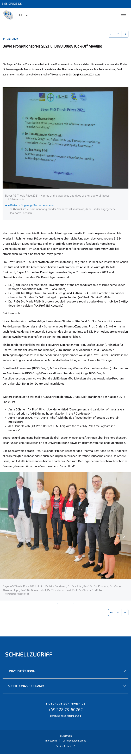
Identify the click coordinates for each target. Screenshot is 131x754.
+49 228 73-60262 (65, 709)
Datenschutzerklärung (74, 740)
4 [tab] (73, 603)
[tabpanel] (65, 536)
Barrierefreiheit (65, 746)
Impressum (51, 740)
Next (124, 536)
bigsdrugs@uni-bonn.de (65, 703)
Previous (7, 536)
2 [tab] (63, 603)
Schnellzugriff (28, 654)
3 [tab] (68, 603)
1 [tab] (58, 603)
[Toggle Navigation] (123, 14)
